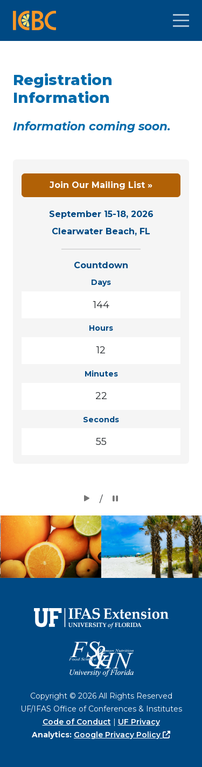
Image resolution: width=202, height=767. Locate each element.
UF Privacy (139, 722)
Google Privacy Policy (122, 735)
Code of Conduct (77, 722)
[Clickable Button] (181, 20)
